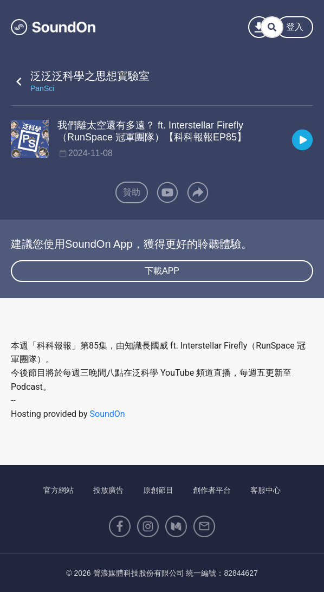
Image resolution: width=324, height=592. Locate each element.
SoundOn (107, 414)
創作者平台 (212, 490)
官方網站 (58, 490)
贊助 (131, 192)
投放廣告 (108, 490)
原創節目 (158, 490)
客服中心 (265, 490)
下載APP (162, 270)
